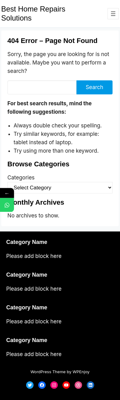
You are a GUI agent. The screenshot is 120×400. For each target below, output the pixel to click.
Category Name (26, 242)
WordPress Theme (48, 371)
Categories (21, 177)
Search (94, 87)
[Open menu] (113, 13)
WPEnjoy (81, 371)
